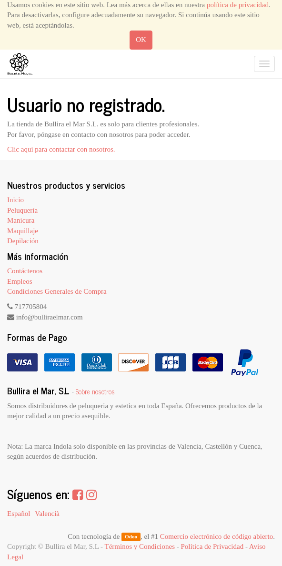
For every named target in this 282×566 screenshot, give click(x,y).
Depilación (23, 241)
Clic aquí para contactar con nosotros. (61, 149)
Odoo (131, 537)
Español (18, 513)
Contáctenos (24, 271)
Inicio (15, 200)
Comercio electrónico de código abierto (216, 536)
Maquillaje (22, 231)
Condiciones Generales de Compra (57, 291)
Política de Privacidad (212, 546)
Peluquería (22, 210)
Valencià (47, 513)
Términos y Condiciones (140, 546)
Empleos (19, 281)
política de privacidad (238, 5)
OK (141, 39)
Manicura (20, 220)
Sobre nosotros (95, 391)
